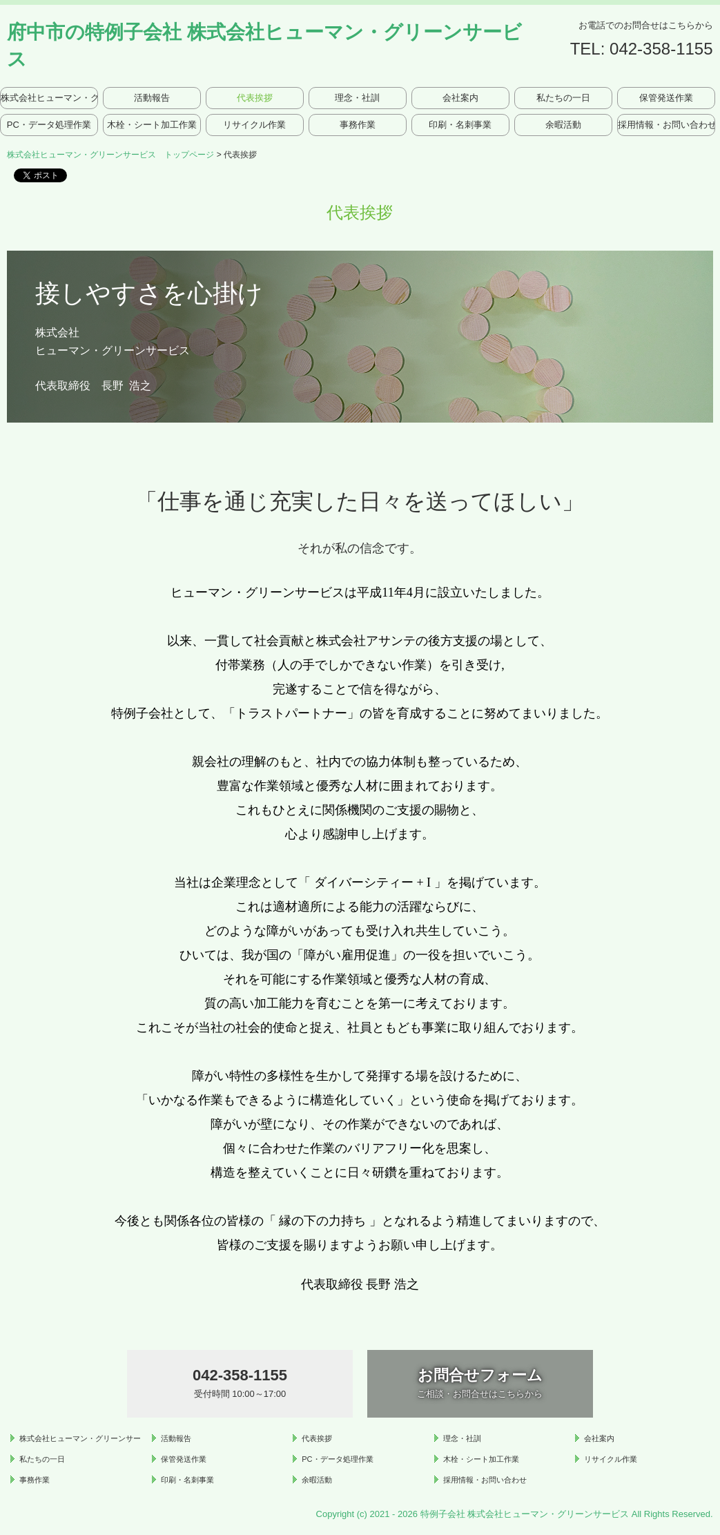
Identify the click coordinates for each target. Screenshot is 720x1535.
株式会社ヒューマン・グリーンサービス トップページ (49, 98)
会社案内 (460, 98)
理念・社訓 (357, 98)
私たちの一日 (563, 98)
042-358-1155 (661, 48)
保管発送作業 (666, 98)
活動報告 (152, 98)
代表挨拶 (255, 98)
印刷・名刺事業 (460, 124)
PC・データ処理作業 (49, 124)
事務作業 (358, 124)
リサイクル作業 (254, 124)
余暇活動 (563, 124)
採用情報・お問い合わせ (666, 124)
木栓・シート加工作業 (152, 124)
